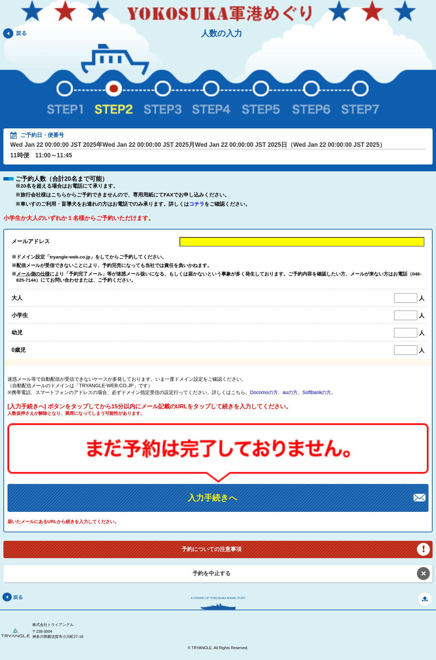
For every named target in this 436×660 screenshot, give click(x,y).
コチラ (196, 204)
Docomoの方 (264, 392)
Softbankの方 (316, 392)
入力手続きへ (212, 497)
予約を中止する (211, 573)
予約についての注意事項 (212, 549)
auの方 (290, 392)
